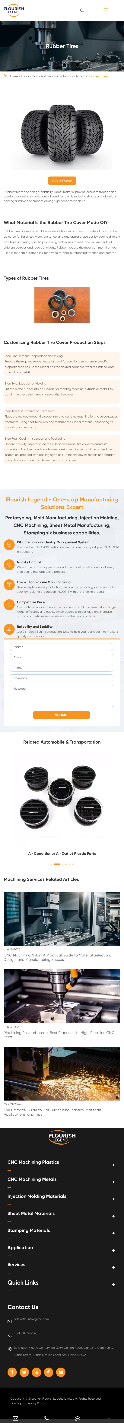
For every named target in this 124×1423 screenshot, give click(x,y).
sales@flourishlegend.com (31, 1321)
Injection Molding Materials (45, 1198)
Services (19, 1266)
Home (13, 76)
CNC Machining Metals (39, 1181)
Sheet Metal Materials (38, 1215)
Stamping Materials (35, 1232)
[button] (51, 866)
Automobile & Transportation (63, 76)
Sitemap (16, 1407)
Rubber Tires (97, 76)
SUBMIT (61, 717)
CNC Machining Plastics (40, 1164)
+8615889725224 (25, 1335)
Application (29, 76)
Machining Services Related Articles (41, 880)
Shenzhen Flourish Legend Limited (51, 1403)
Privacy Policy (36, 1407)
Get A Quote (62, 181)
